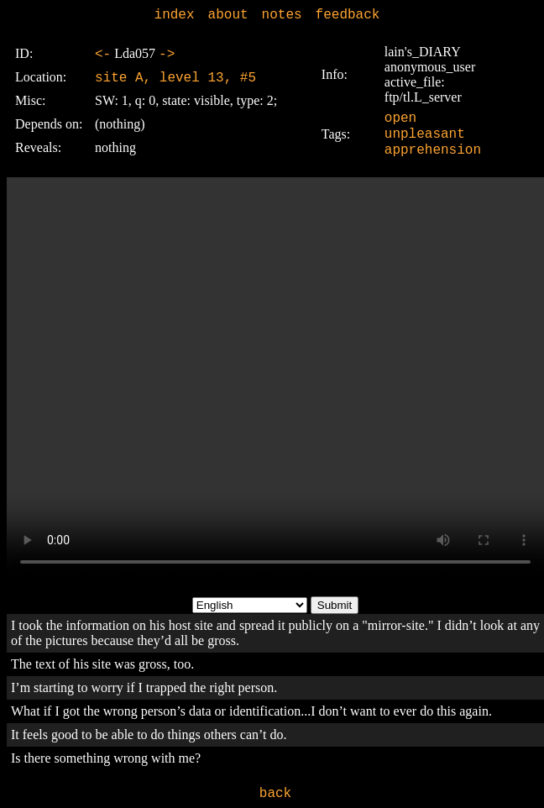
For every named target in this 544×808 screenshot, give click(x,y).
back (275, 793)
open (400, 118)
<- (103, 54)
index (174, 15)
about (228, 15)
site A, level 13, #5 (175, 78)
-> (167, 54)
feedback (348, 15)
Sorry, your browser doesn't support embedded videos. (275, 378)
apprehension (432, 150)
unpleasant (424, 134)
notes (282, 15)
